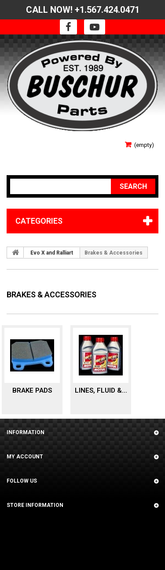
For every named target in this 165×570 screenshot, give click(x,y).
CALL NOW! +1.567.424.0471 (82, 9)
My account (25, 457)
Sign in (16, 142)
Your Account (27, 154)
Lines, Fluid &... (101, 390)
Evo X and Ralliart (51, 253)
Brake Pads (32, 390)
